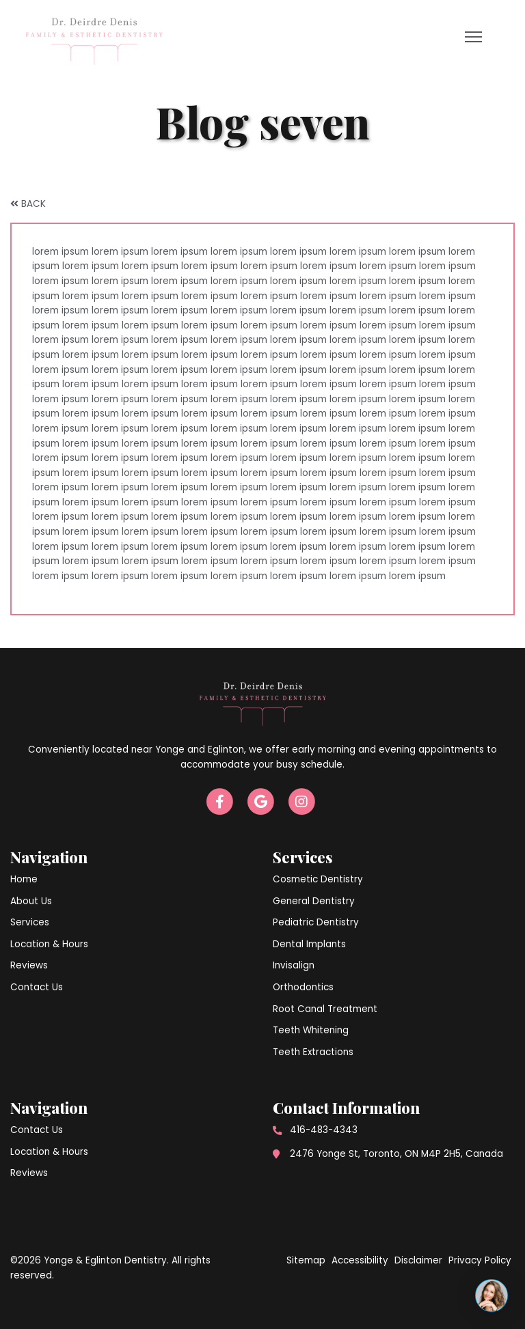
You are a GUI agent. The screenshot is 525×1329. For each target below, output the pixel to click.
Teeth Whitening (311, 1030)
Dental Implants (309, 944)
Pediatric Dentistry (316, 922)
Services (29, 922)
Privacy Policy (479, 1260)
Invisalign (293, 965)
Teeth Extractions (313, 1052)
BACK (28, 203)
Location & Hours (49, 944)
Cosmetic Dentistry (318, 879)
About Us (31, 901)
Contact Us (36, 987)
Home (24, 879)
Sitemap (305, 1260)
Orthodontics (303, 987)
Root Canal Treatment (325, 1009)
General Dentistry (314, 901)
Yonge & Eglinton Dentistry (105, 1260)
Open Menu (475, 40)
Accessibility (360, 1260)
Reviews (29, 965)
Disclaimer (418, 1260)
